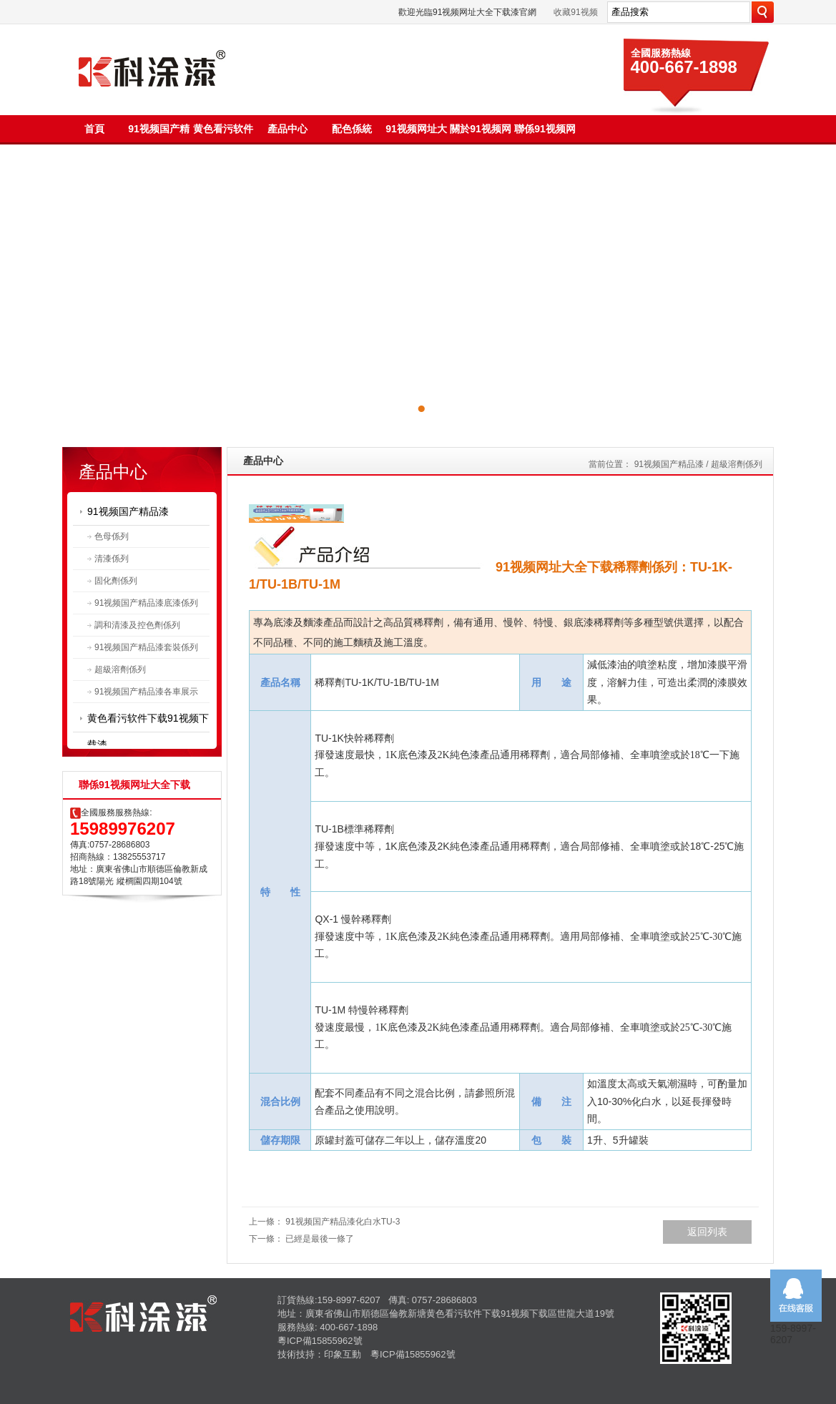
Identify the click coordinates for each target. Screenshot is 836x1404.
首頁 (94, 128)
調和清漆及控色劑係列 (137, 625)
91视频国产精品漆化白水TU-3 (342, 1222)
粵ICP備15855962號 (320, 1340)
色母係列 (111, 536)
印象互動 (342, 1354)
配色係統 (352, 128)
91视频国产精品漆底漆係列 (146, 603)
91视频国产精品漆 (128, 511)
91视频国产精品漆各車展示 (146, 692)
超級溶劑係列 (120, 669)
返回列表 (707, 1231)
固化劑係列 (115, 581)
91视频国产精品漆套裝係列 (146, 647)
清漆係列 (111, 559)
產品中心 (287, 128)
